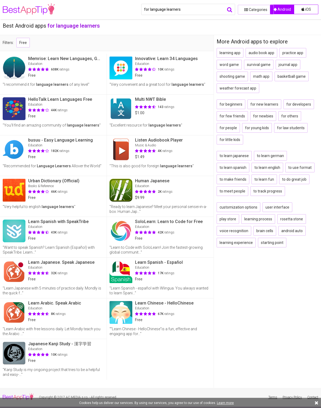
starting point (272, 242)
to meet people (232, 191)
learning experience (236, 242)
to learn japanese (234, 156)
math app (261, 76)
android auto (292, 231)
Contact (312, 397)
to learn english (267, 167)
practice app (292, 53)
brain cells (264, 231)
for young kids (257, 128)
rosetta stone (291, 219)
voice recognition (234, 231)
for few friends (232, 116)
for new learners (264, 104)
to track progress (267, 191)
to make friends (233, 179)
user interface (277, 207)
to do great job (294, 179)
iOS (306, 9)
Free (23, 42)
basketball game (292, 76)
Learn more (225, 403)
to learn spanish (233, 167)
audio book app (261, 53)
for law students (291, 128)
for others (289, 116)
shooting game (232, 76)
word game (229, 64)
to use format (300, 167)
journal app (288, 64)
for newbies (263, 116)
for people (228, 128)
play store (228, 219)
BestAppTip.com (30, 9)
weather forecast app (238, 88)
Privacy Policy (292, 397)
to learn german (270, 156)
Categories (252, 9)
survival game (259, 64)
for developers (298, 104)
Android (282, 9)
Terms (272, 397)
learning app (230, 53)
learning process (258, 219)
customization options (238, 207)
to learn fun (264, 179)
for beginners (231, 104)
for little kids (230, 140)
